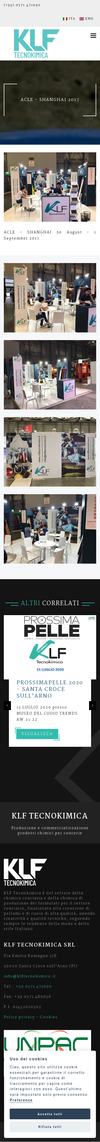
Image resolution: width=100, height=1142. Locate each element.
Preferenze (21, 1100)
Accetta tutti (50, 1114)
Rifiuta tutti (50, 1127)
